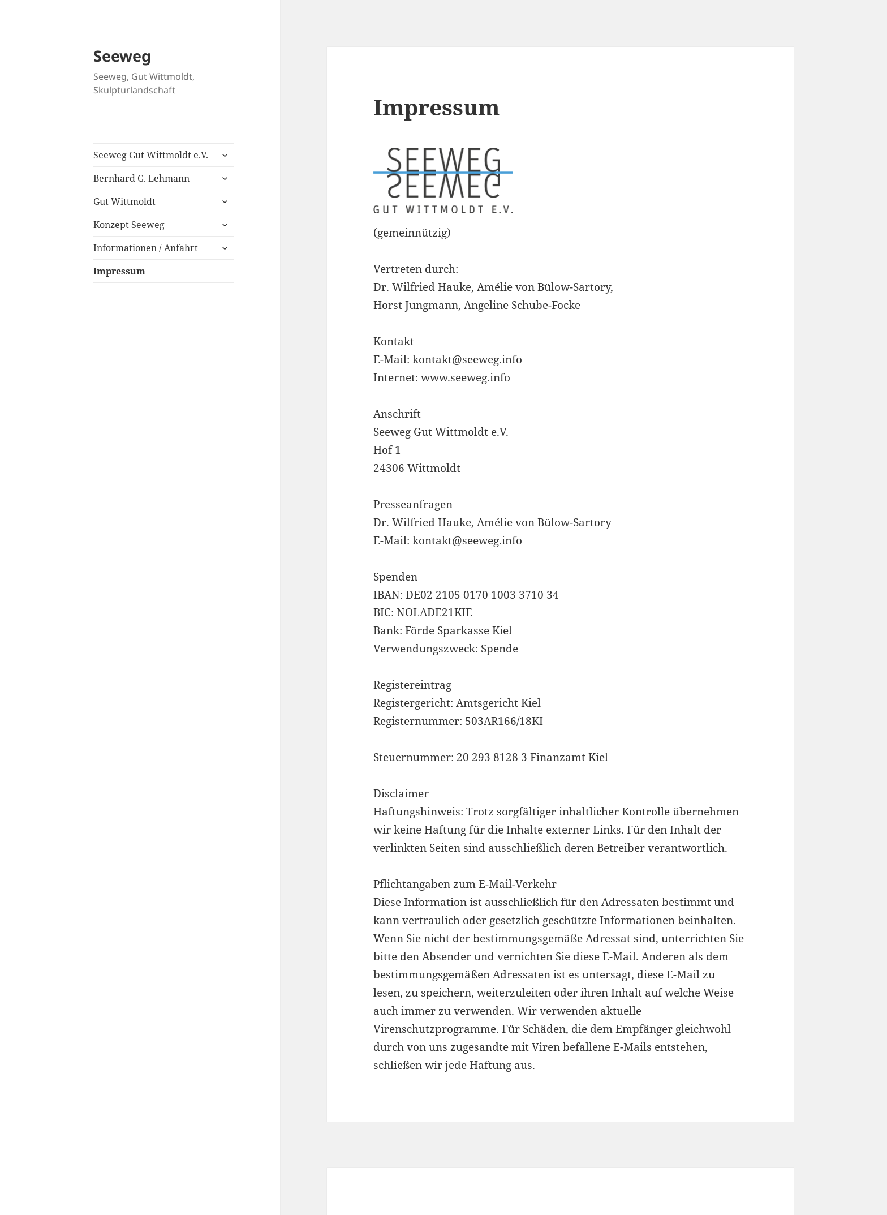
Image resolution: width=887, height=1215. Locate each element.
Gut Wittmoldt (124, 201)
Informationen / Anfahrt (145, 248)
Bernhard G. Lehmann (141, 178)
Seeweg (122, 55)
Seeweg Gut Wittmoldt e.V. (150, 155)
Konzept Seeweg (129, 224)
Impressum (119, 271)
